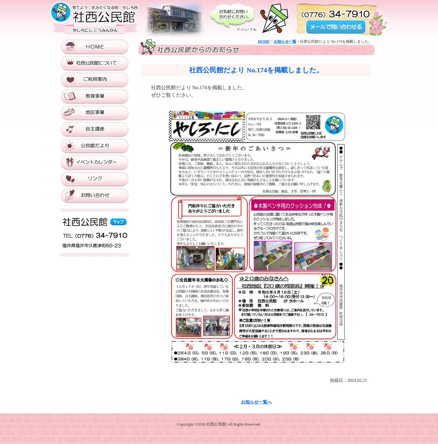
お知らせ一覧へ (256, 402)
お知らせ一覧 (285, 41)
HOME (264, 41)
